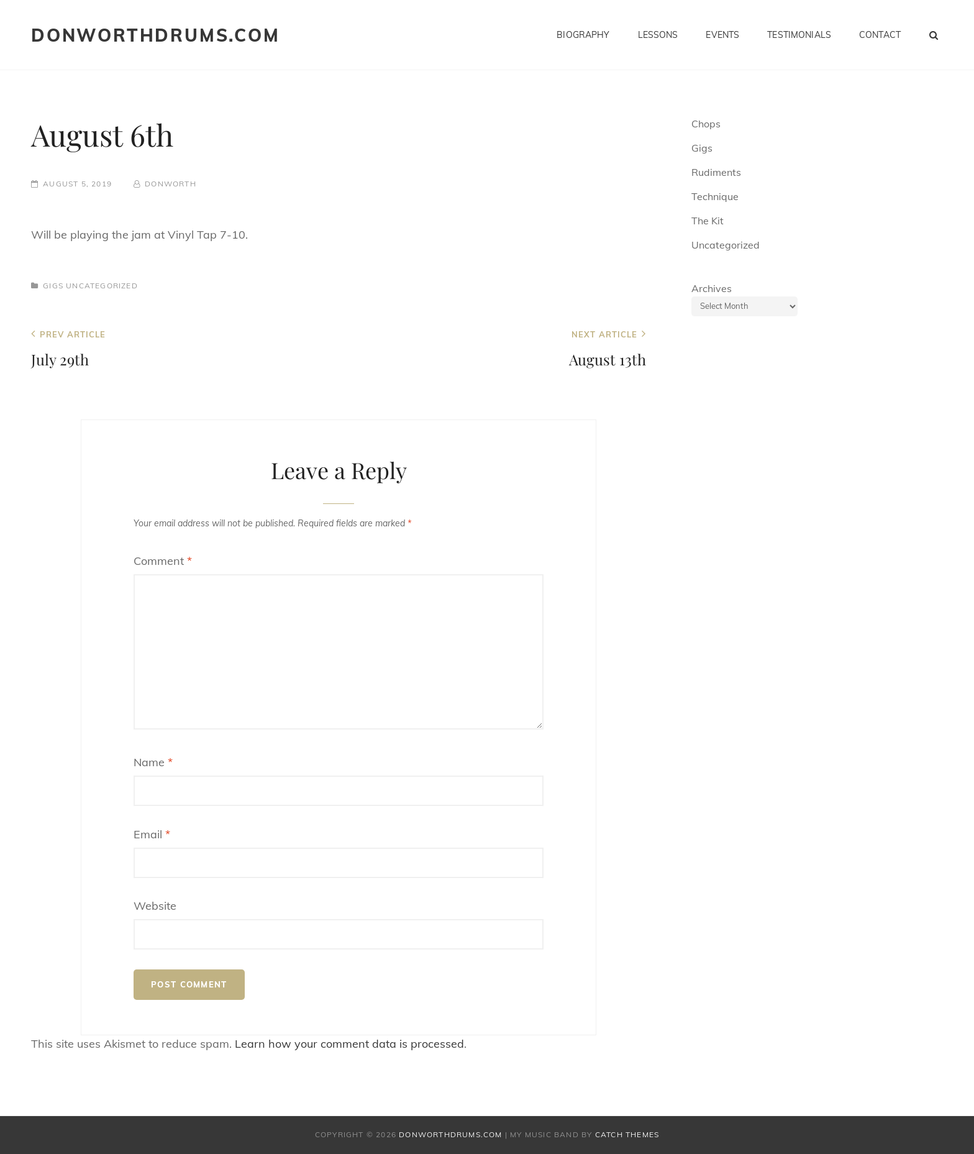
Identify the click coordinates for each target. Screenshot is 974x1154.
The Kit (707, 220)
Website (155, 906)
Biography (583, 34)
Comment (163, 561)
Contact (880, 34)
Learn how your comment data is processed (349, 1044)
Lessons (658, 34)
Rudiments (716, 172)
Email (152, 834)
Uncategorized (102, 285)
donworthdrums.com (155, 35)
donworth (170, 183)
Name (153, 762)
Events (722, 34)
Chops (706, 123)
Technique (715, 196)
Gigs (53, 285)
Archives (711, 288)
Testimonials (799, 34)
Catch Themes (627, 1134)
